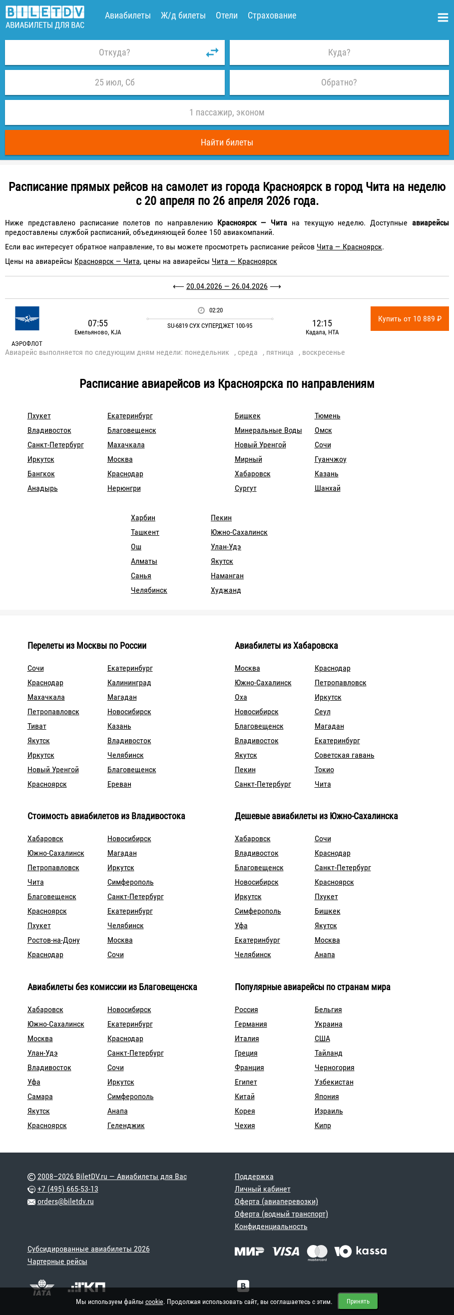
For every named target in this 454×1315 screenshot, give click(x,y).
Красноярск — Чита (107, 261)
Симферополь (130, 882)
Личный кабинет (263, 1189)
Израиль (329, 1111)
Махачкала (126, 444)
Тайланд (329, 1053)
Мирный (248, 459)
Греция (246, 1053)
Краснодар (125, 473)
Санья (141, 575)
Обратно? (339, 82)
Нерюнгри (124, 488)
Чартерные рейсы (57, 1261)
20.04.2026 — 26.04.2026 (227, 286)
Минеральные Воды (268, 430)
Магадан (122, 697)
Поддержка (254, 1176)
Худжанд (226, 590)
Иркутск (40, 459)
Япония (327, 1096)
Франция (249, 1067)
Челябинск (149, 590)
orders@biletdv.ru (65, 1201)
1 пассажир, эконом (227, 112)
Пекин (221, 517)
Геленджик (126, 1125)
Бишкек (248, 415)
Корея (245, 1111)
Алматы (144, 561)
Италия (247, 1038)
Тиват (36, 726)
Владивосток (49, 430)
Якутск (222, 561)
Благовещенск (131, 430)
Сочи (323, 444)
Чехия (245, 1125)
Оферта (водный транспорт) (281, 1214)
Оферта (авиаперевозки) (276, 1201)
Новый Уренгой (260, 444)
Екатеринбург (130, 415)
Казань (327, 473)
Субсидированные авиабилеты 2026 (88, 1249)
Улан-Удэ (226, 546)
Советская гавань (345, 755)
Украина (329, 1024)
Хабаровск (253, 473)
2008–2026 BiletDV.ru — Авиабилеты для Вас (112, 1176)
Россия (246, 1009)
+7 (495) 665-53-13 (67, 1189)
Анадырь (42, 488)
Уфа (241, 925)
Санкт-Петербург (55, 444)
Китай (245, 1096)
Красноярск (47, 784)
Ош (136, 546)
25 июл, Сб (115, 82)
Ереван (119, 784)
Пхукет (39, 415)
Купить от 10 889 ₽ (410, 318)
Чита (323, 784)
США (322, 1038)
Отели (227, 15)
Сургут (246, 488)
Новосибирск (129, 711)
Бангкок (41, 473)
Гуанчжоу (331, 459)
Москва (120, 459)
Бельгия (328, 1009)
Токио (324, 769)
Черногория (335, 1067)
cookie (154, 1302)
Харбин (143, 517)
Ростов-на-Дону (53, 940)
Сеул (323, 711)
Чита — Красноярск (349, 246)
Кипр (323, 1125)
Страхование (272, 15)
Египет (246, 1082)
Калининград (129, 682)
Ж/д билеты (183, 15)
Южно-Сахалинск (239, 532)
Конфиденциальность (271, 1226)
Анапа (325, 954)
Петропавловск (53, 711)
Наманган (227, 575)
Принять (358, 1301)
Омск (323, 430)
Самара (40, 1096)
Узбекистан (334, 1082)
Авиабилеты (128, 15)
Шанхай (328, 488)
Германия (251, 1024)
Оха (241, 697)
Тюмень (328, 415)
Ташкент (145, 532)
